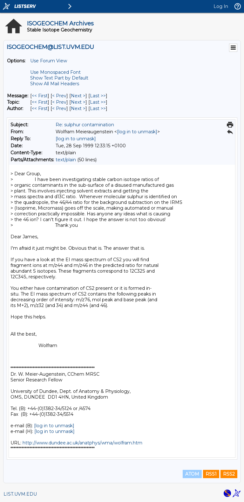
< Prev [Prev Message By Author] (59, 108)
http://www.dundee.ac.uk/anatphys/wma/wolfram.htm (82, 443)
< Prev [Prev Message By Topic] (59, 102)
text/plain (66, 160)
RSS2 (229, 474)
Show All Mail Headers (54, 84)
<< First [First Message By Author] (40, 108)
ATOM (192, 474)
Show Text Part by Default (59, 78)
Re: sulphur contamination (85, 125)
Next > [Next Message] (78, 96)
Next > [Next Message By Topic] (78, 102)
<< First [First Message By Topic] (40, 102)
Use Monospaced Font (55, 72)
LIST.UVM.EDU (20, 494)
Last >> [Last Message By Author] (98, 108)
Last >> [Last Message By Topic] (98, 102)
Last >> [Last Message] (98, 96)
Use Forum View (48, 61)
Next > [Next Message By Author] (78, 108)
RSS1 (211, 474)
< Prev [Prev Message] (59, 96)
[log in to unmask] (137, 132)
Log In (221, 6)
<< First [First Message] (40, 96)
